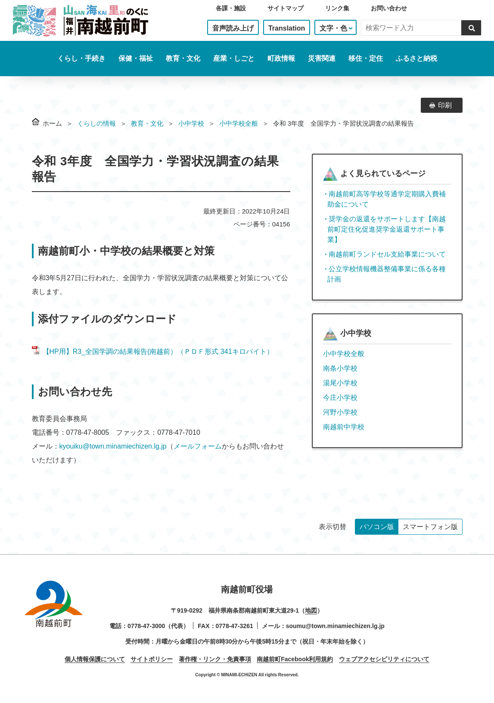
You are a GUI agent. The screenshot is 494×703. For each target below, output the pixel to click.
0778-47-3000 (146, 625)
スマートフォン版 (430, 526)
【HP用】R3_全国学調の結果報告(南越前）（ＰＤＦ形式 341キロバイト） (152, 351)
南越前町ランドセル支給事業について (387, 254)
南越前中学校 (343, 426)
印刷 (445, 105)
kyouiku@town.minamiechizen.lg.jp (113, 446)
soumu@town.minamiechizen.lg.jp (335, 625)
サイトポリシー (151, 659)
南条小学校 (340, 368)
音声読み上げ (233, 28)
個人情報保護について (95, 659)
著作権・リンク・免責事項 (215, 659)
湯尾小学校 (340, 383)
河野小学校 (340, 412)
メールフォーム (198, 446)
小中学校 (191, 123)
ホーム (52, 123)
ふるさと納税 (416, 58)
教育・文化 (147, 123)
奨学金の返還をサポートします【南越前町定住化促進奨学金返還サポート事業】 (386, 229)
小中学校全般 (238, 123)
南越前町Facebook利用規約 (295, 659)
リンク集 (337, 8)
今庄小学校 (340, 397)
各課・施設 (231, 8)
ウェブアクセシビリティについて (384, 659)
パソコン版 (377, 526)
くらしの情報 (96, 123)
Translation (286, 28)
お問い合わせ (389, 8)
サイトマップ (285, 8)
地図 (311, 610)
